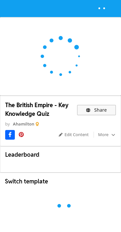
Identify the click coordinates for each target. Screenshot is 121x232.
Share (96, 110)
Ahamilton (23, 124)
